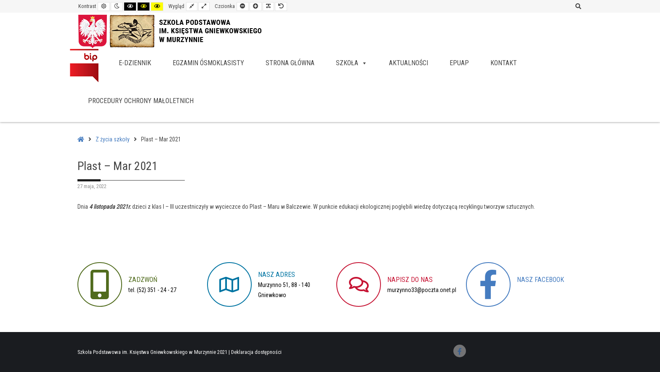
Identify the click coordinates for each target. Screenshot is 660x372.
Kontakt (503, 63)
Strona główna (290, 63)
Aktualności (408, 63)
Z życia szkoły (113, 139)
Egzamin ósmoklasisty (208, 63)
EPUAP (459, 63)
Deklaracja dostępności (256, 352)
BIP (84, 65)
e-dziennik (135, 63)
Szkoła (351, 63)
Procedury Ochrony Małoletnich (141, 101)
